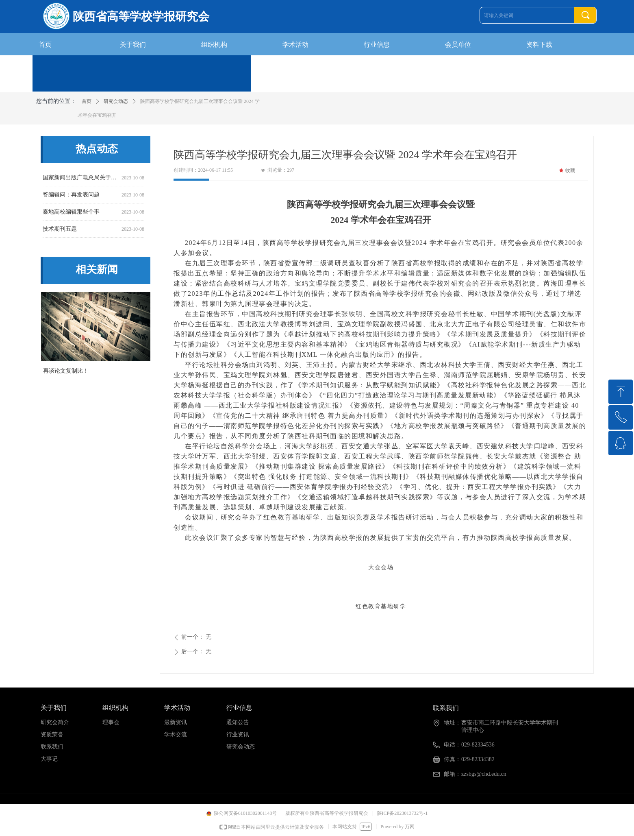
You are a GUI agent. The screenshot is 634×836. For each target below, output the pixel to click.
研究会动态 (116, 101)
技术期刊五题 (60, 230)
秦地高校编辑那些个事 (71, 213)
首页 (86, 101)
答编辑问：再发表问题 (71, 196)
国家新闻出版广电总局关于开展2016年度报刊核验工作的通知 (80, 179)
